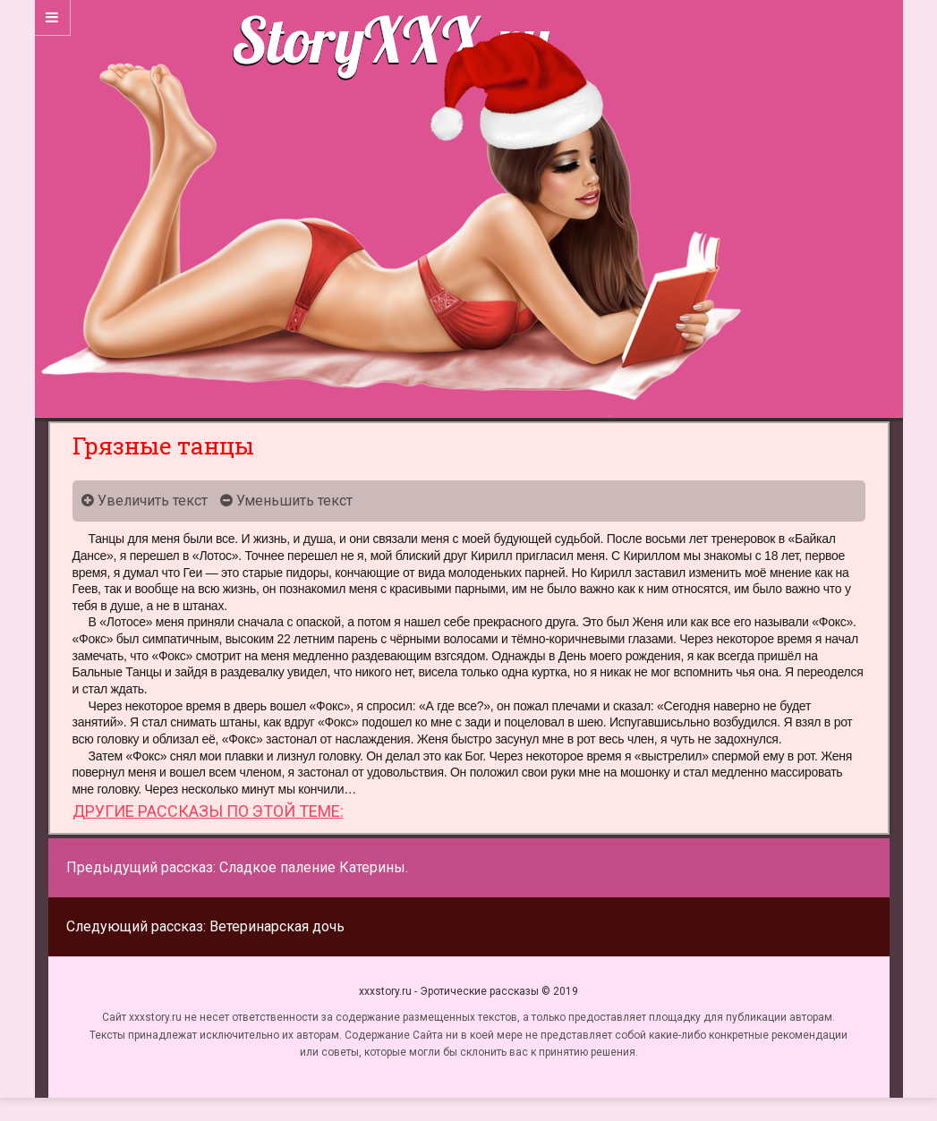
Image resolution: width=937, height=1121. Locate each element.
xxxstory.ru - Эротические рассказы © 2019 (468, 991)
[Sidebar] (53, 18)
